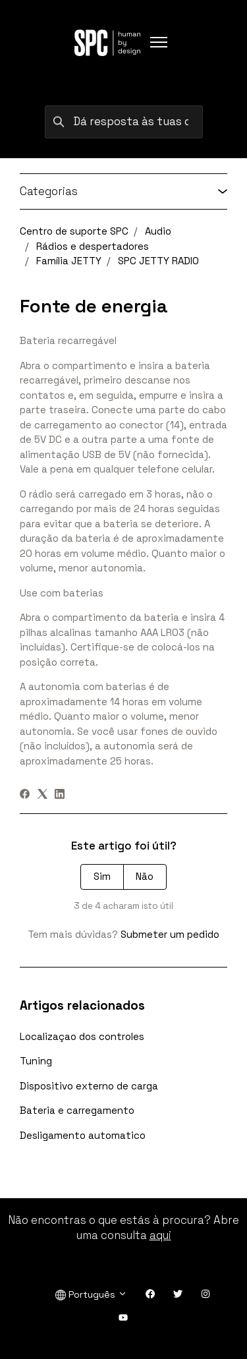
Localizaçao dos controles (82, 1036)
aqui (160, 1235)
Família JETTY (68, 260)
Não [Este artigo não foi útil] (144, 876)
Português (91, 1294)
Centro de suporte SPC (74, 231)
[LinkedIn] (60, 795)
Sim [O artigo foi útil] (102, 876)
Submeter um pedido (170, 934)
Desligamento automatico (83, 1135)
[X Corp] (42, 795)
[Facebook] (25, 795)
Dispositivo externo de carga (89, 1086)
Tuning (36, 1061)
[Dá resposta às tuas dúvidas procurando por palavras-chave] (124, 121)
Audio (158, 231)
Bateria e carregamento (77, 1110)
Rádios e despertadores (92, 246)
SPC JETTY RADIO (158, 260)
